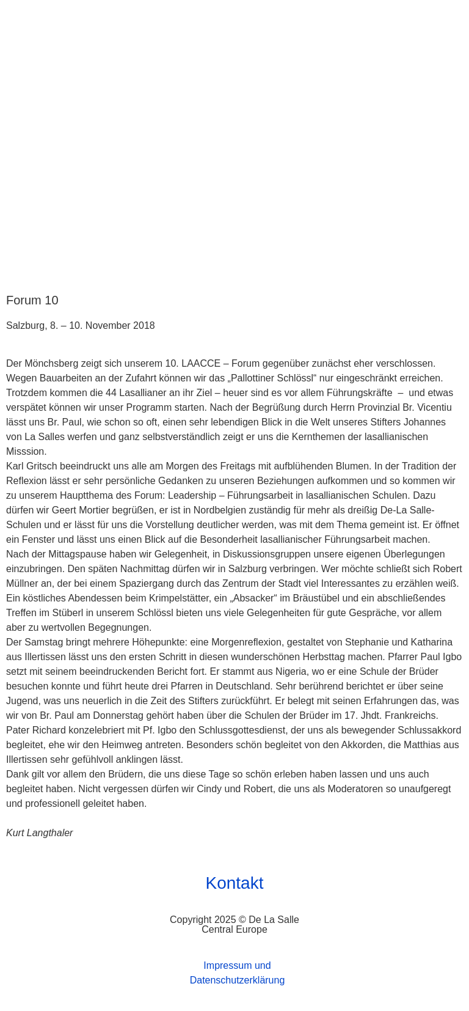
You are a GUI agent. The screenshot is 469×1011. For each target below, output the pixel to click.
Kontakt (235, 882)
